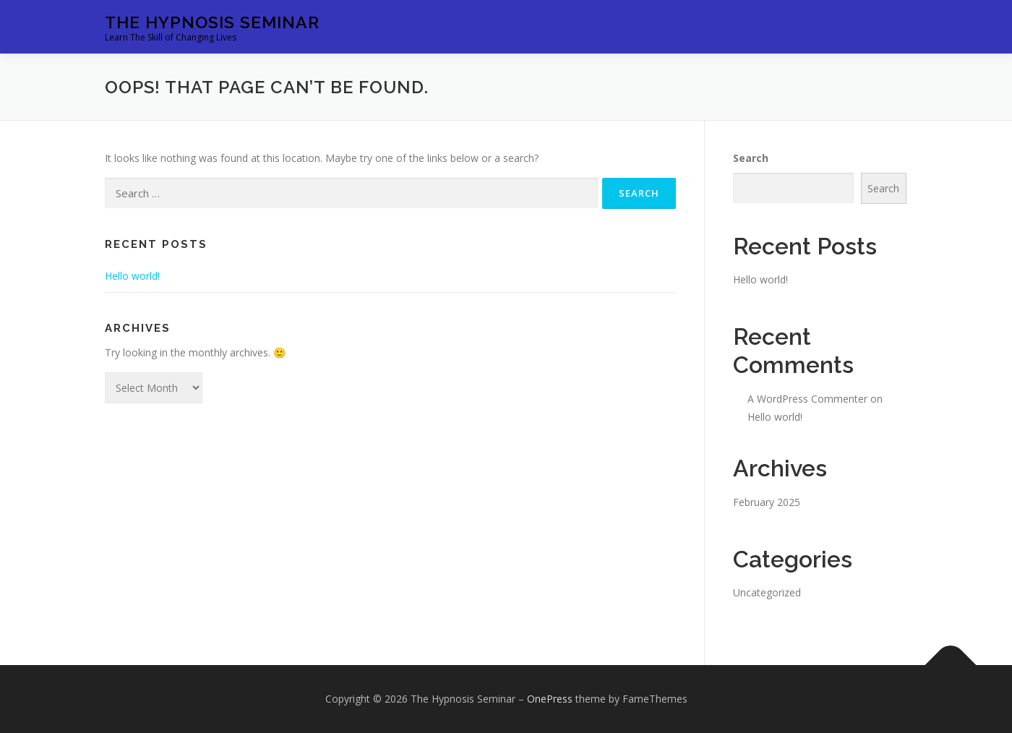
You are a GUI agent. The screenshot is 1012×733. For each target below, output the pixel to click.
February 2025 (766, 502)
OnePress (550, 699)
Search (750, 158)
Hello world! (132, 276)
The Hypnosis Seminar (212, 22)
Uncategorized (767, 592)
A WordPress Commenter (807, 399)
